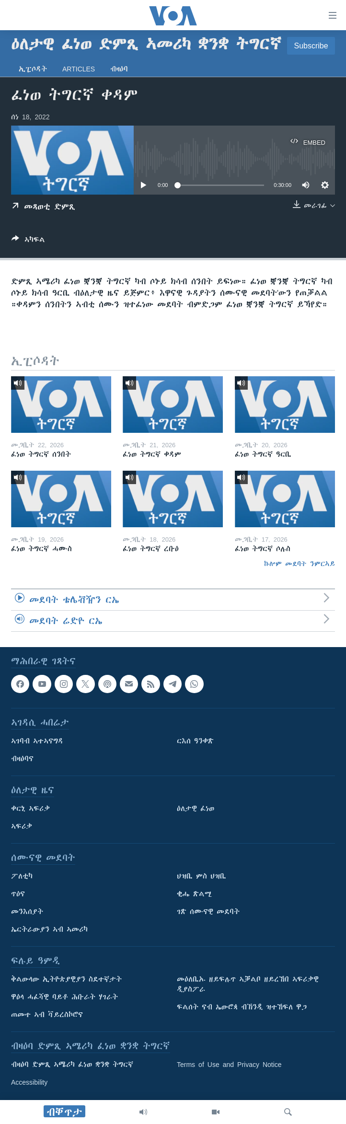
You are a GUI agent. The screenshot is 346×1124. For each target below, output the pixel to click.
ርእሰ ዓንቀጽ (195, 741)
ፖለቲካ (22, 876)
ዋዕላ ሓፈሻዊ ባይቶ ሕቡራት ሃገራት (64, 997)
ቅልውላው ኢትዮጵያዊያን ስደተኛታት (66, 979)
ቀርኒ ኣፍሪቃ (30, 808)
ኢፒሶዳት (33, 69)
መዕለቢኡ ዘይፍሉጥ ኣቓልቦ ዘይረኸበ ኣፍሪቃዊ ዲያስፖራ (248, 984)
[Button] (28, 241)
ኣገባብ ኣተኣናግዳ (37, 741)
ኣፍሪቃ (21, 826)
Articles (78, 69)
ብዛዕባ (119, 69)
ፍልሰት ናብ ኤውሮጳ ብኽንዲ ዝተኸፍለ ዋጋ (242, 1007)
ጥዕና (18, 894)
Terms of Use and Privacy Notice (229, 1064)
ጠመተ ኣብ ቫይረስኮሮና (47, 1014)
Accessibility (29, 1082)
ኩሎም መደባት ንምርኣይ (299, 564)
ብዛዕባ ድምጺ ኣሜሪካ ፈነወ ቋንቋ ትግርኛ (72, 1064)
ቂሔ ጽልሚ (194, 894)
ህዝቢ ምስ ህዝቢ (201, 876)
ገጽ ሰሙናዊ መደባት (208, 911)
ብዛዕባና (22, 758)
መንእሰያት (27, 911)
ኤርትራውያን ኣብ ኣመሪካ (49, 929)
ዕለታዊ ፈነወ (195, 808)
